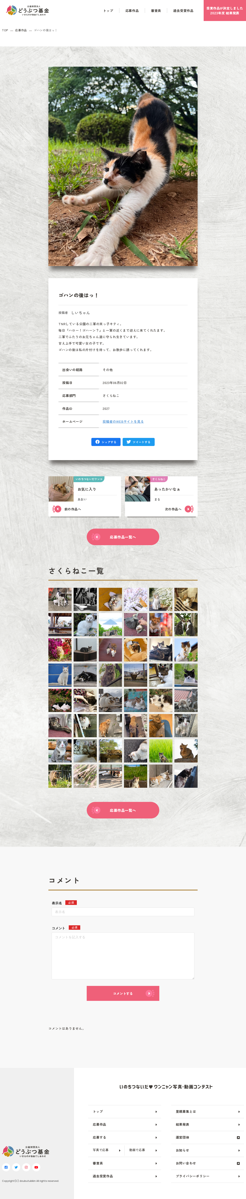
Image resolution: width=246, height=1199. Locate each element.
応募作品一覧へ (123, 537)
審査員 (156, 10)
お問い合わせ (186, 1163)
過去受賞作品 (183, 10)
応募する (99, 1137)
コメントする (123, 993)
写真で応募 (101, 1150)
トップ (108, 10)
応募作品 (132, 10)
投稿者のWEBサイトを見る (123, 421)
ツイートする (141, 442)
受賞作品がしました (224, 10)
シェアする (109, 442)
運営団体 (182, 1137)
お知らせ (182, 1150)
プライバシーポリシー (193, 1176)
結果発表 (182, 1124)
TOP (5, 30)
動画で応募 (137, 1150)
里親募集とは (186, 1111)
